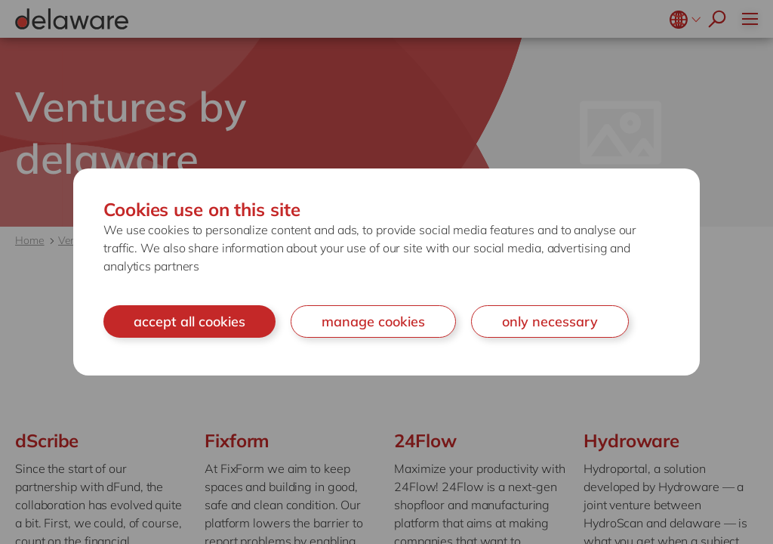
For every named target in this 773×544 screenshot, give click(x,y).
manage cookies (373, 321)
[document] (386, 272)
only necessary (550, 321)
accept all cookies (189, 321)
